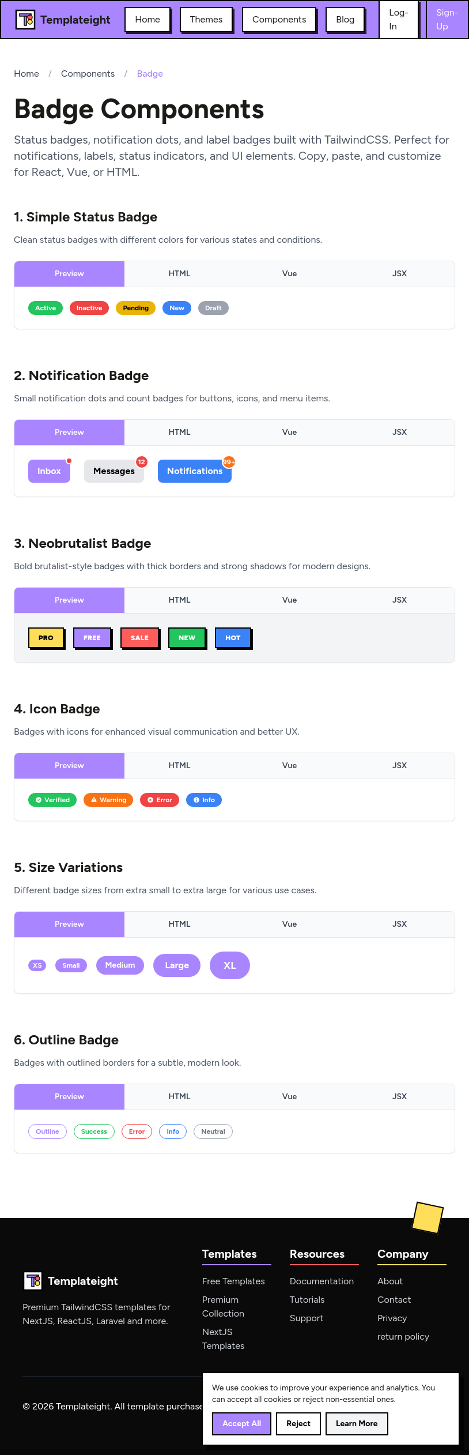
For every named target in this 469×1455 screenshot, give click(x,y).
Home (147, 19)
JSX (399, 274)
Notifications (199, 468)
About (390, 1281)
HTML (180, 274)
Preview (69, 274)
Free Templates (233, 1281)
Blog (345, 19)
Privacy (392, 1318)
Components (279, 19)
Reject (298, 1423)
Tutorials (307, 1299)
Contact (394, 1299)
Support (306, 1318)
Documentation (322, 1281)
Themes (206, 19)
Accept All (241, 1423)
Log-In (399, 19)
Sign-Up (447, 19)
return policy (403, 1336)
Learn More (357, 1423)
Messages (118, 468)
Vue (289, 274)
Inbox (53, 468)
